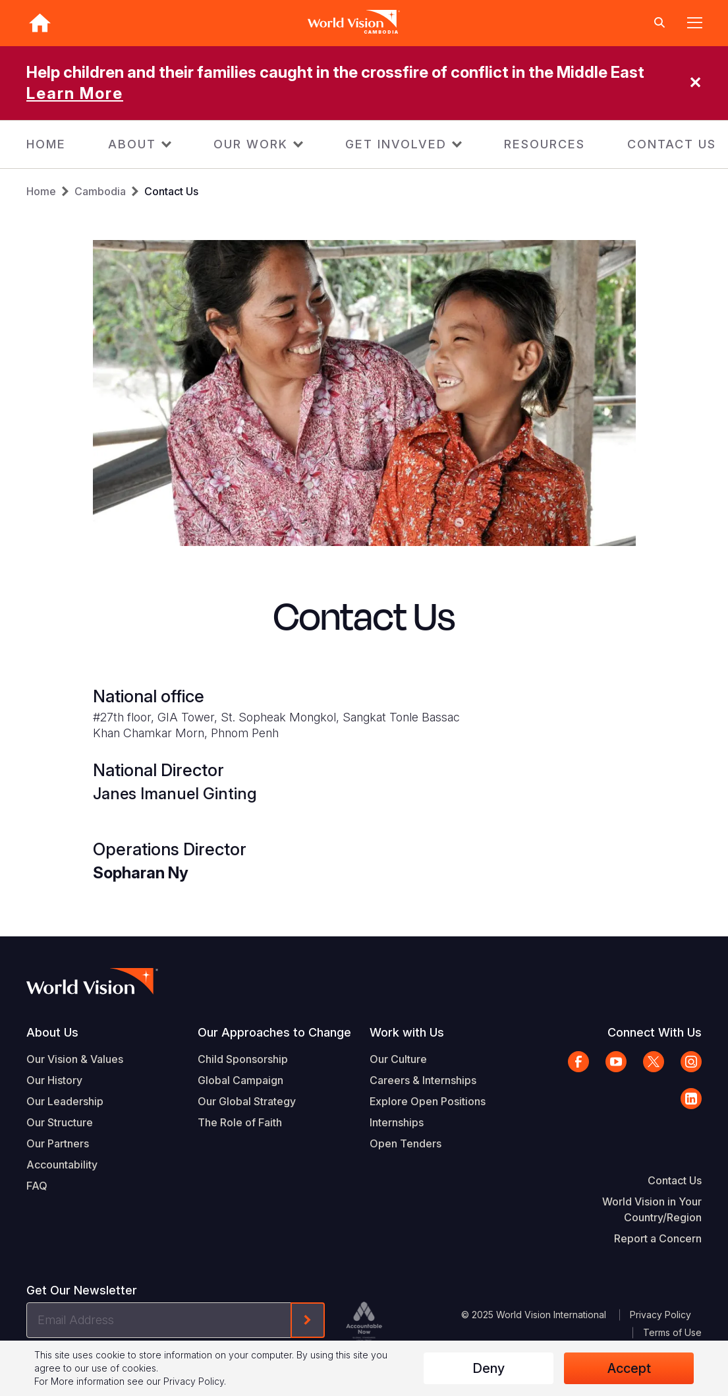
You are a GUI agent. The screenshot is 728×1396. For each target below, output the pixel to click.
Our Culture (398, 1059)
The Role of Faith (240, 1122)
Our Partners (57, 1143)
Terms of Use (672, 1332)
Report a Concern (658, 1238)
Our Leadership (64, 1101)
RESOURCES (544, 144)
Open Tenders (405, 1143)
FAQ (36, 1185)
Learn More (74, 93)
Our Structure (59, 1122)
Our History (54, 1080)
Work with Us (407, 1032)
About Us (52, 1032)
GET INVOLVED (396, 144)
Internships (397, 1122)
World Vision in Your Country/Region (652, 1209)
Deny (488, 1368)
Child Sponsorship (243, 1059)
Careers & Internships (423, 1080)
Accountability (62, 1164)
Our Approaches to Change (274, 1032)
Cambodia (100, 191)
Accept (629, 1368)
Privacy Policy (660, 1314)
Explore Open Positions (428, 1101)
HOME (46, 144)
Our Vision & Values (74, 1059)
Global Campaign (240, 1080)
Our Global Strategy (247, 1101)
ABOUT (132, 144)
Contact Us (171, 191)
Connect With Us (654, 1032)
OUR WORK (250, 144)
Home (41, 191)
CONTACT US (671, 144)
